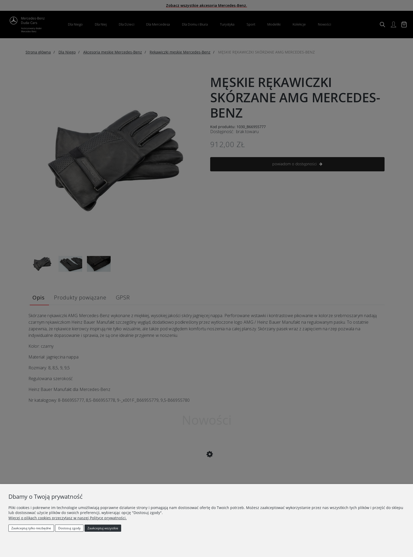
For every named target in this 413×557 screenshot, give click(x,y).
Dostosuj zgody (69, 528)
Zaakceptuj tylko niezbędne (31, 528)
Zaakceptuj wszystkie (102, 528)
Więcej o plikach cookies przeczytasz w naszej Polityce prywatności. (67, 517)
